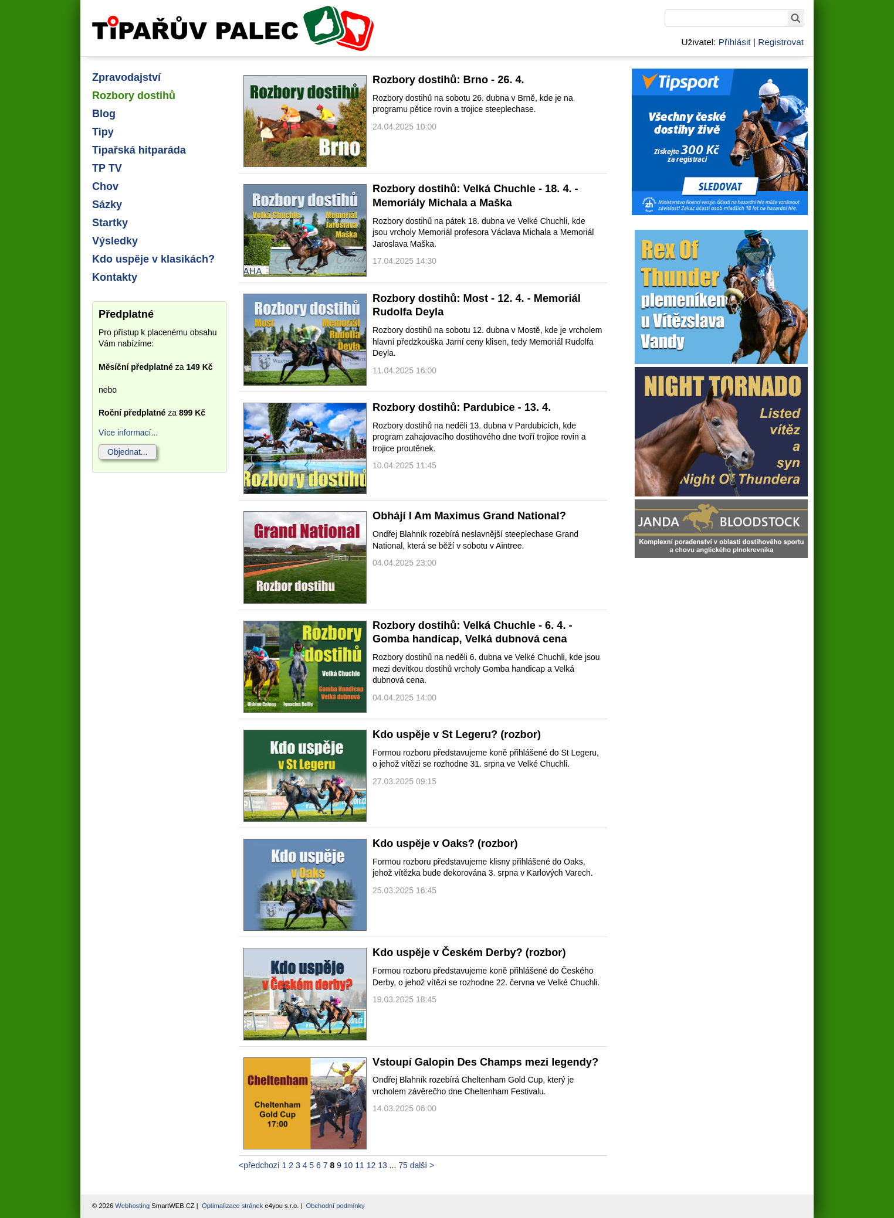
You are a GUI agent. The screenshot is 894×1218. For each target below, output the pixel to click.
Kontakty (114, 277)
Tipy (103, 132)
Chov (105, 186)
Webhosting (132, 1205)
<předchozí (259, 1165)
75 (403, 1165)
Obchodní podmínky (335, 1205)
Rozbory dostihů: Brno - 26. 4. (448, 80)
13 (382, 1165)
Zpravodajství (126, 77)
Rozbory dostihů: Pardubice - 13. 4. (461, 407)
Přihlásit (735, 42)
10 (348, 1165)
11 (359, 1165)
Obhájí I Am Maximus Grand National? (469, 516)
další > (422, 1165)
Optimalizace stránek (232, 1205)
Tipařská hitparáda (139, 150)
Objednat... (127, 452)
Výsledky (115, 241)
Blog (104, 114)
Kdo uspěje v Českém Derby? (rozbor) (468, 952)
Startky (110, 223)
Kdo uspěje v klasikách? (153, 259)
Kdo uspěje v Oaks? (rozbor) (445, 843)
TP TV (107, 168)
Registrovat (781, 42)
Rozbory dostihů (133, 95)
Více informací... (128, 432)
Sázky (107, 204)
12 (371, 1165)
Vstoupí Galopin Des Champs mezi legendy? (485, 1062)
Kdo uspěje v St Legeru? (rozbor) (456, 734)
